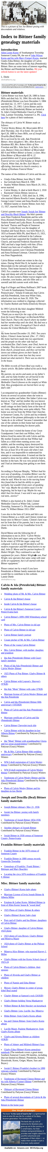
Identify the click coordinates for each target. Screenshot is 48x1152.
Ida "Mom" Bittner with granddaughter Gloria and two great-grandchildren (23, 742)
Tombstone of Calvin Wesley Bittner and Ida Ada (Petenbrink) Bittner (23, 779)
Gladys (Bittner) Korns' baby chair (20, 915)
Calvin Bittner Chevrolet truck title (20, 725)
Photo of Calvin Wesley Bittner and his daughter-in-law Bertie (20, 789)
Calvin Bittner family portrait (17, 635)
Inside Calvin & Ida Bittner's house (20, 604)
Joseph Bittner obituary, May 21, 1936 (21, 807)
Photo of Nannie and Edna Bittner (19, 982)
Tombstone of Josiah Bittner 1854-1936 (22, 820)
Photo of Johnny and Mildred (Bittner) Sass (24, 1044)
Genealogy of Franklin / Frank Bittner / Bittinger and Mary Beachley (20, 867)
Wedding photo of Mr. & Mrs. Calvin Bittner (24, 594)
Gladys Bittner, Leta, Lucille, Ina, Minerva (24, 1011)
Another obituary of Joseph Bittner (20, 827)
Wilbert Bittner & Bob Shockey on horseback (25, 1006)
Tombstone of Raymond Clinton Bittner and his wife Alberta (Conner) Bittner (23, 1080)
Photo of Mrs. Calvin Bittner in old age (22, 624)
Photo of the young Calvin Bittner (19, 645)
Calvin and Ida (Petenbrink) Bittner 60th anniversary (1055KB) (21, 703)
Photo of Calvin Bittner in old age (19, 630)
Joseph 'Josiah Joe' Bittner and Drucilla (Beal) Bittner (23, 213)
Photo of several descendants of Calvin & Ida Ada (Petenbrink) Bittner (23, 1098)
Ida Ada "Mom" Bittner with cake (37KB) (23, 689)
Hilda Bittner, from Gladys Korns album (22, 1016)
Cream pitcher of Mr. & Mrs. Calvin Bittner (24, 640)
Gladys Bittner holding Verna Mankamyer (23, 1000)
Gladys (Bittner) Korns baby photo (20, 889)
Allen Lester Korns (10, 52)
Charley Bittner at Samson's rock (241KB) (23, 995)
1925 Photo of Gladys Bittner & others (22, 910)
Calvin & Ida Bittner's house (17, 599)
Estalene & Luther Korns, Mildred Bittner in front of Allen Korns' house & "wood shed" (23, 903)
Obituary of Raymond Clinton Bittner (21, 1089)
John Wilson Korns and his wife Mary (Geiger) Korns (21, 56)
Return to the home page (12, 1105)
